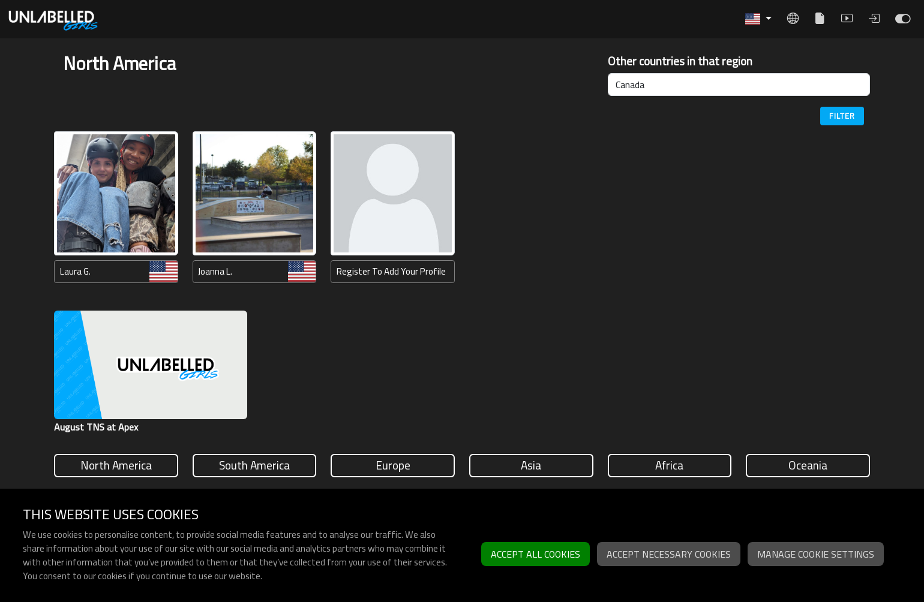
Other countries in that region (680, 61)
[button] (758, 19)
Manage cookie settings (815, 554)
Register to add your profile (391, 271)
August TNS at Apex (96, 427)
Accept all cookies (535, 554)
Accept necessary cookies (669, 554)
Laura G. (75, 271)
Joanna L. (215, 271)
